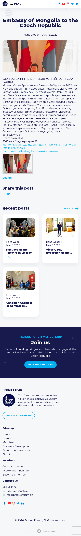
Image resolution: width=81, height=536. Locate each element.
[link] (31, 151)
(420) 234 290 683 (17, 490)
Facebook (59, 3)
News (6, 434)
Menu (17, 3)
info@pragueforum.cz (19, 494)
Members (9, 442)
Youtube (63, 3)
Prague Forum (5, 3)
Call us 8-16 (9, 486)
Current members (14, 466)
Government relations (16, 450)
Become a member (40, 364)
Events (7, 438)
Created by (40, 531)
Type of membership (16, 470)
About (6, 454)
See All (68, 208)
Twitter (72, 3)
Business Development (17, 446)
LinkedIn (76, 3)
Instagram (68, 3)
